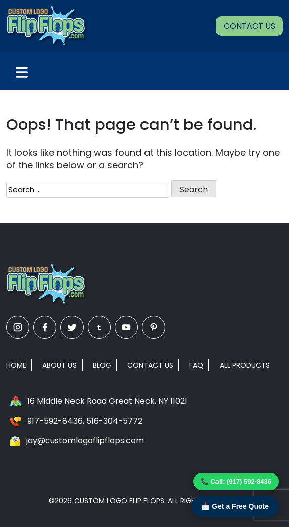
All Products (245, 365)
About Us (59, 365)
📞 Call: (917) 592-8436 (236, 481)
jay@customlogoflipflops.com (85, 440)
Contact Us (249, 26)
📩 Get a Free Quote (235, 506)
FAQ (196, 365)
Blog (102, 365)
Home (16, 365)
